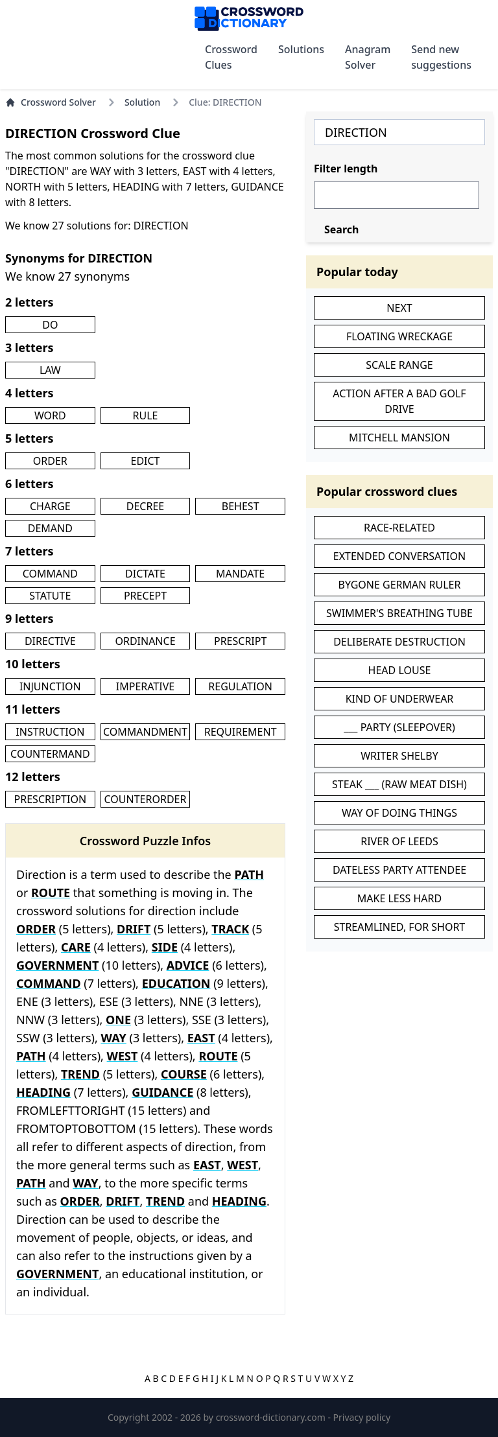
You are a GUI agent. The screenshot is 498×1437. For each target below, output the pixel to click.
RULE (145, 415)
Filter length (345, 168)
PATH (249, 874)
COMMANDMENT (145, 732)
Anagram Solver (367, 57)
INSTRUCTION (50, 732)
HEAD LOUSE (399, 670)
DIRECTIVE (50, 641)
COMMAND (50, 574)
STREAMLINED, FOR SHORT (400, 927)
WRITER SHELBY (399, 756)
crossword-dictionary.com (272, 1417)
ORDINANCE (145, 641)
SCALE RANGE (399, 365)
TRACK (230, 929)
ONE (118, 1019)
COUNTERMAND (49, 754)
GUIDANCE (162, 1092)
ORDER (50, 461)
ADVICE (188, 965)
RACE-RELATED (399, 527)
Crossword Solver (50, 102)
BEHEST (240, 506)
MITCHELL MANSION (399, 437)
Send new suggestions (441, 57)
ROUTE (50, 892)
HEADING (43, 1092)
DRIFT (133, 929)
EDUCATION (176, 983)
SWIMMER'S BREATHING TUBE (399, 613)
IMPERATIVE (145, 686)
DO (50, 325)
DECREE (145, 506)
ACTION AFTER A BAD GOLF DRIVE (399, 401)
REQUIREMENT (240, 732)
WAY (113, 1038)
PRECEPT (145, 596)
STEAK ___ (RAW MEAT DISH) (399, 784)
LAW (50, 370)
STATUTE (50, 596)
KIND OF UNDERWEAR (400, 699)
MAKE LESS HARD (399, 898)
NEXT (399, 308)
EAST (201, 1038)
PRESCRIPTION (50, 799)
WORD (50, 415)
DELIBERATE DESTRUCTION (399, 642)
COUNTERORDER (145, 799)
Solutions (301, 49)
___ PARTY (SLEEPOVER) (399, 727)
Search (341, 229)
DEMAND (50, 528)
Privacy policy (362, 1417)
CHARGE (50, 506)
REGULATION (240, 686)
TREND (80, 1074)
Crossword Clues (231, 57)
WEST (122, 1056)
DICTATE (145, 574)
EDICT (145, 461)
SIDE (165, 947)
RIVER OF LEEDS (399, 841)
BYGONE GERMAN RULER (399, 585)
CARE (76, 947)
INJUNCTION (50, 686)
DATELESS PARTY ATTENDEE (399, 870)
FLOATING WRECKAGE (399, 336)
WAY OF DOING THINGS (399, 813)
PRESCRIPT (240, 641)
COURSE (184, 1074)
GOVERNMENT (57, 965)
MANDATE (240, 574)
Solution (142, 102)
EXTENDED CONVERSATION (399, 556)
